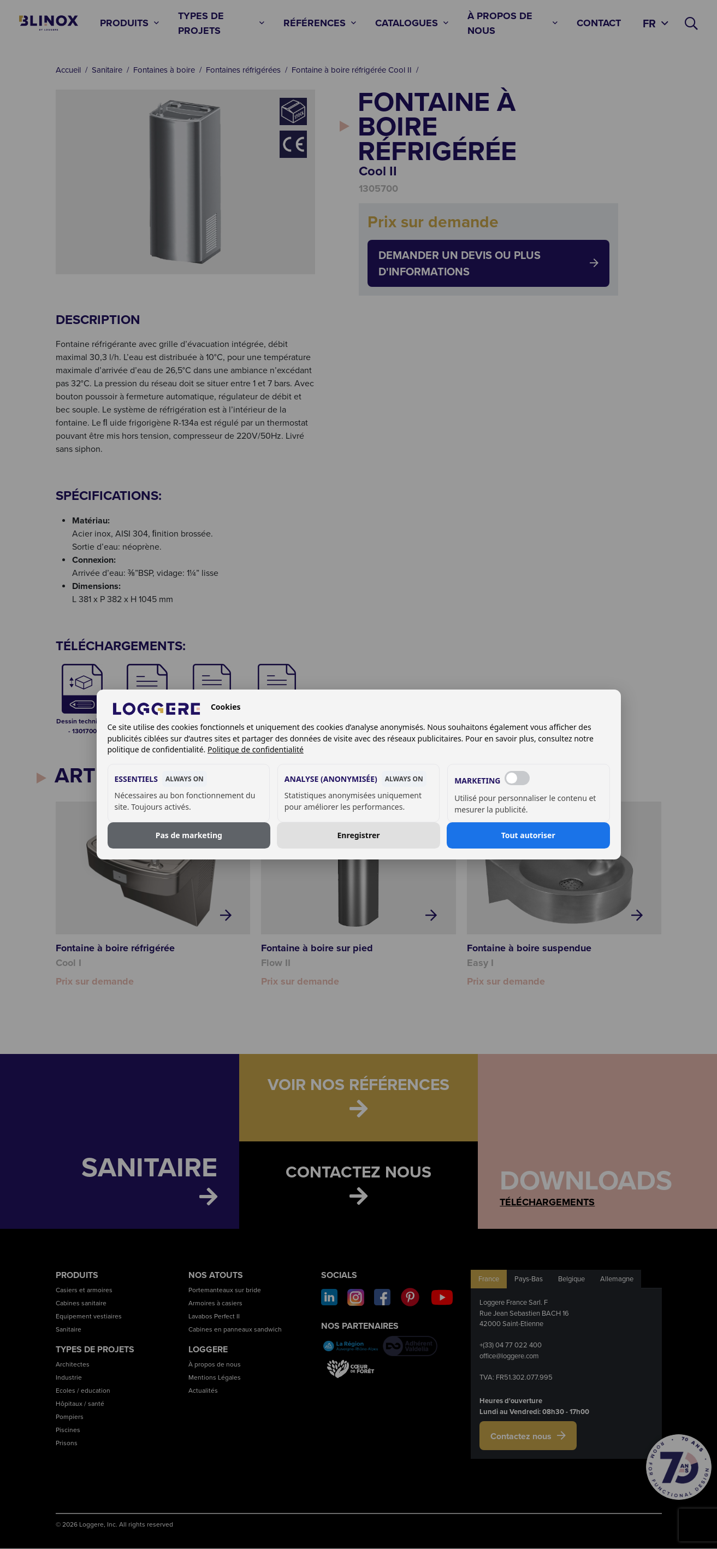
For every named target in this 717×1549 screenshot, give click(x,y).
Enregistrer (358, 835)
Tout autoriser (528, 835)
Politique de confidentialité (256, 749)
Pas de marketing (189, 835)
